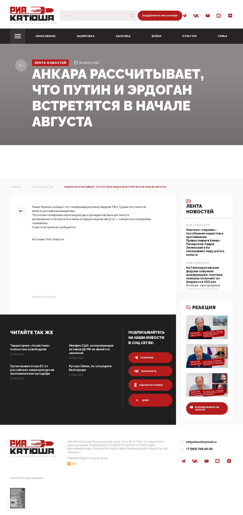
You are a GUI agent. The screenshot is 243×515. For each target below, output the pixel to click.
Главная (15, 187)
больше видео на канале (204, 408)
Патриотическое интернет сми (33, 23)
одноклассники (148, 385)
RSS (74, 463)
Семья (222, 36)
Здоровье (123, 36)
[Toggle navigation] (17, 36)
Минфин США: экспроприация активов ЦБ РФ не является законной (91, 349)
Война (156, 36)
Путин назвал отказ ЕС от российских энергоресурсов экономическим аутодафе (32, 369)
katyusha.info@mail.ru (201, 442)
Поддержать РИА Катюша (160, 15)
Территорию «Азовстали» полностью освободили (30, 347)
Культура (189, 36)
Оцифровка (85, 36)
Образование (45, 36)
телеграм (143, 357)
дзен (141, 400)
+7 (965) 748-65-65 (199, 449)
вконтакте (145, 371)
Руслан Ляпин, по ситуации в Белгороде (90, 368)
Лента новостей (50, 63)
